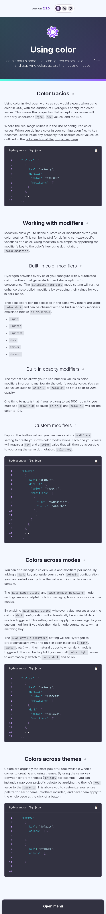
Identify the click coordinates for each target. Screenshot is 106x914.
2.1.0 (46, 8)
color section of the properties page (52, 139)
